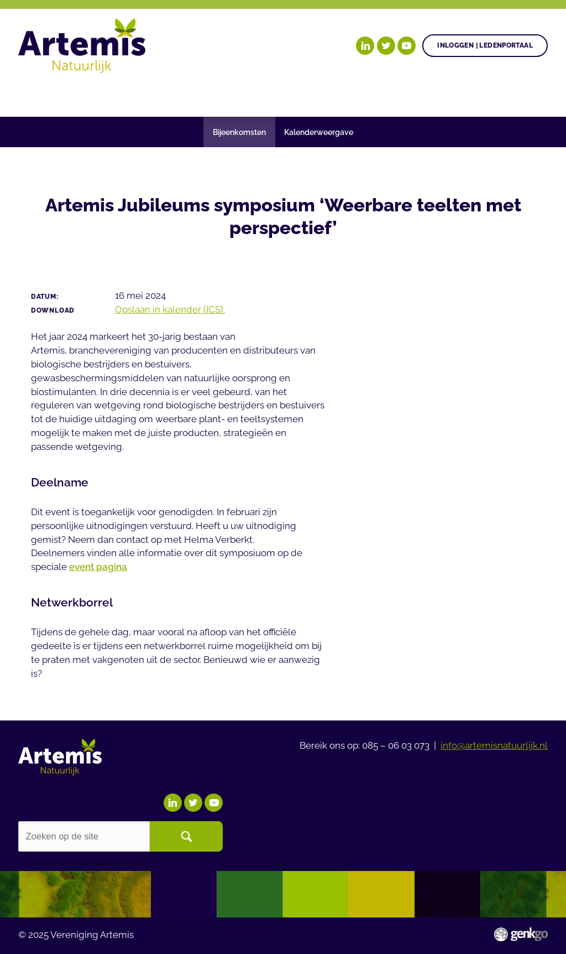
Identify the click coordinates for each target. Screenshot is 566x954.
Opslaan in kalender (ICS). (170, 309)
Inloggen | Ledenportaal (485, 45)
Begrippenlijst (383, 94)
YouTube (406, 46)
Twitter (386, 46)
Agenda (251, 94)
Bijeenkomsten (239, 132)
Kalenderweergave (318, 132)
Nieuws (307, 94)
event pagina (98, 566)
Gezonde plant (174, 94)
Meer (458, 94)
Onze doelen (85, 94)
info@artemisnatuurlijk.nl (494, 745)
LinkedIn (365, 46)
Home (31, 95)
